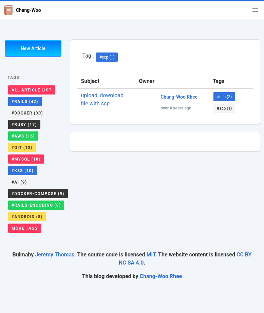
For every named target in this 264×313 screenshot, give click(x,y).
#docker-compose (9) (38, 193)
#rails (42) (25, 101)
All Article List (32, 90)
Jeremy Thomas (54, 254)
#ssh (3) (224, 97)
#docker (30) (27, 113)
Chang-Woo (22, 10)
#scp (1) (107, 57)
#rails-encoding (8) (36, 205)
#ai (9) (19, 182)
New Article (33, 48)
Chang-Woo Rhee (161, 276)
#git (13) (22, 147)
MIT (150, 254)
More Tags (25, 228)
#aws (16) (23, 136)
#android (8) (27, 216)
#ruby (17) (24, 124)
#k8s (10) (23, 170)
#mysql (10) (26, 159)
